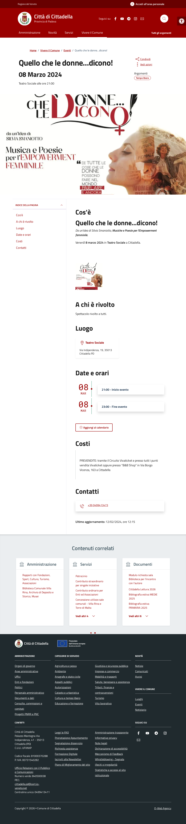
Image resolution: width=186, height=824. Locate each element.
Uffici (18, 677)
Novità (52, 32)
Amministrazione (29, 32)
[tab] (91, 633)
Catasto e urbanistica (67, 693)
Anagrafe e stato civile (67, 677)
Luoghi (139, 699)
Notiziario (140, 710)
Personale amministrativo (29, 693)
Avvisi (138, 677)
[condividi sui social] (142, 59)
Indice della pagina (39, 205)
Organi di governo (25, 666)
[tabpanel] (40, 594)
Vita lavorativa (103, 703)
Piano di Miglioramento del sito (72, 765)
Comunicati (141, 671)
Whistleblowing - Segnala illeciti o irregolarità (109, 762)
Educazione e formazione (69, 703)
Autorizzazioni (63, 687)
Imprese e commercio (107, 671)
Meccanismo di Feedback (109, 754)
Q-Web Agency (162, 808)
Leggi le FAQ (62, 732)
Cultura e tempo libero (67, 698)
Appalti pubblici (63, 682)
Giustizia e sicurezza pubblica (111, 666)
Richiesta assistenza (66, 749)
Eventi (139, 704)
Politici (18, 687)
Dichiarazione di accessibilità (111, 749)
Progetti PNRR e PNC (27, 714)
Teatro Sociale (94, 342)
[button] (181, 21)
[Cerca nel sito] (164, 19)
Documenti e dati (24, 698)
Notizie (139, 666)
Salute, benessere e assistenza (112, 682)
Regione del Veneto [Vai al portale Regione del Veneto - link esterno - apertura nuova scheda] (27, 4)
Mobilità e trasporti (106, 677)
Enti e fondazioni (24, 682)
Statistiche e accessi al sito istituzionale (110, 772)
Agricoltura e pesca (66, 666)
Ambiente (60, 671)
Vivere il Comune (92, 32)
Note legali (101, 743)
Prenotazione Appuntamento (71, 738)
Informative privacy (106, 738)
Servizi (69, 32)
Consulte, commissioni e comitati (28, 706)
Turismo (99, 698)
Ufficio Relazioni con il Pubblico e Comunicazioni (32, 770)
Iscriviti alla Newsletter (68, 759)
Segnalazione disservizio (68, 743)
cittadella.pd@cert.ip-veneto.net (27, 786)
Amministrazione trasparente (111, 732)
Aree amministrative (26, 671)
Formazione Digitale (66, 754)
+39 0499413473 (98, 505)
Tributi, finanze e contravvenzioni (104, 690)
